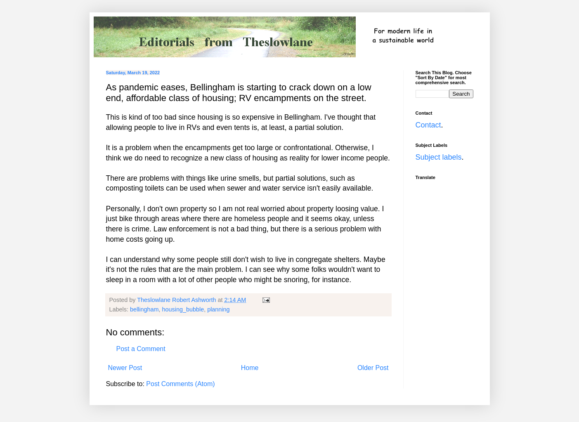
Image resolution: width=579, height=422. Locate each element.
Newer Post (125, 367)
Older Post (373, 367)
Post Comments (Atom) (180, 383)
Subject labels (439, 157)
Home (250, 367)
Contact (428, 125)
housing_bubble (183, 309)
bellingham (144, 309)
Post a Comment (140, 348)
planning (218, 309)
